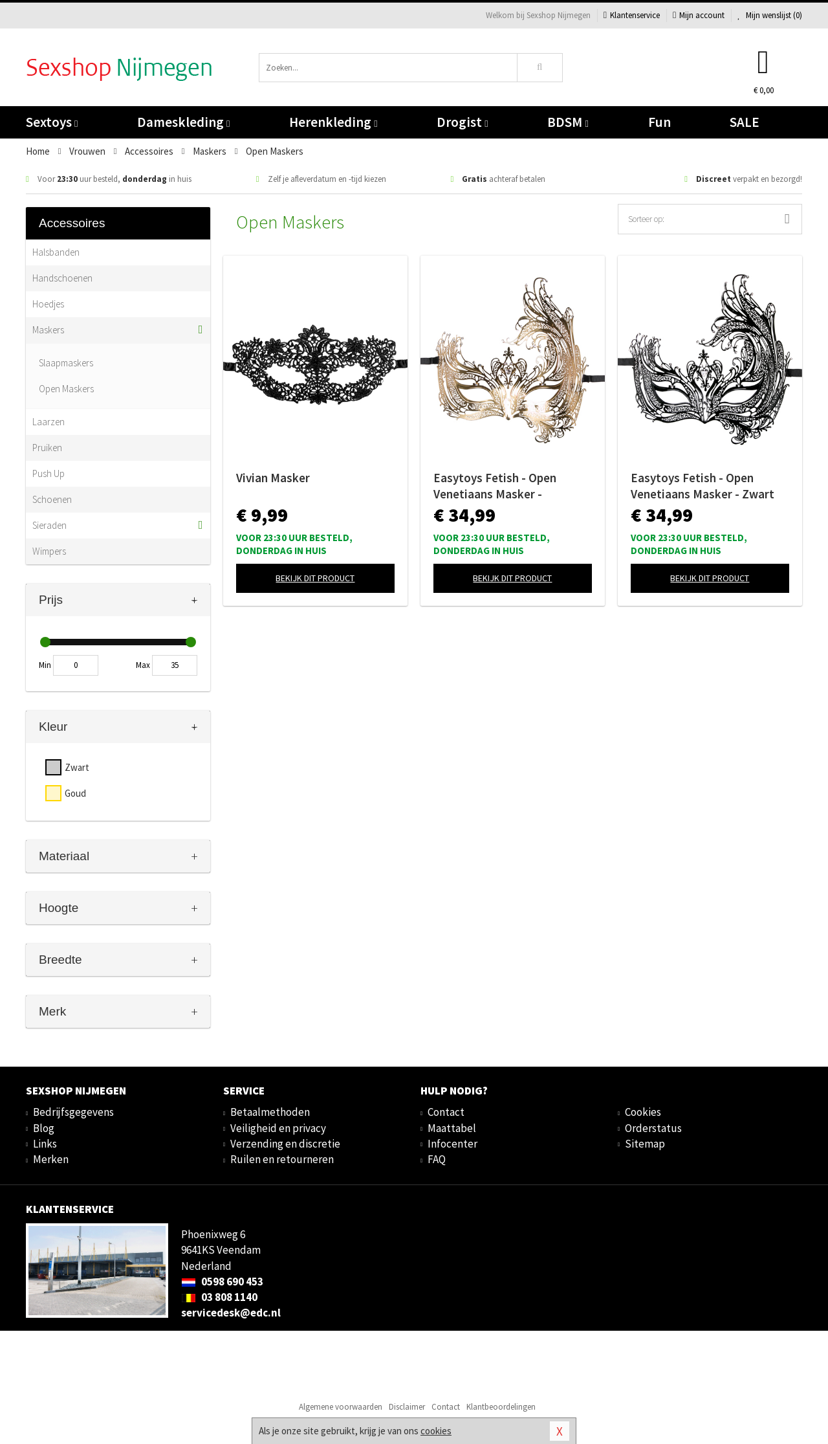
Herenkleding (333, 122)
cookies (436, 1431)
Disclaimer (407, 1406)
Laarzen (48, 422)
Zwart (77, 767)
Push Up (48, 473)
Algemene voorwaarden (340, 1406)
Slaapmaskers (66, 363)
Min (45, 665)
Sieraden (49, 525)
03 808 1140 (219, 1297)
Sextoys (52, 122)
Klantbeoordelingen (501, 1406)
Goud (75, 793)
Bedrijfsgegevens (73, 1112)
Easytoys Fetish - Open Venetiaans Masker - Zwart (702, 486)
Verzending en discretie (285, 1144)
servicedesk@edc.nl (231, 1312)
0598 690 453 (222, 1281)
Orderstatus (653, 1128)
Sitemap (645, 1144)
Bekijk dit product (315, 578)
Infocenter (452, 1144)
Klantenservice (632, 15)
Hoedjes (48, 304)
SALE (744, 122)
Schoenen (52, 499)
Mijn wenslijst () (769, 15)
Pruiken (47, 447)
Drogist (462, 122)
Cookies (643, 1112)
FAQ (437, 1159)
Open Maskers (66, 389)
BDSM (567, 122)
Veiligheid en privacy (278, 1128)
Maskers (48, 330)
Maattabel (452, 1128)
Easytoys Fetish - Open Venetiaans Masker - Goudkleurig (494, 486)
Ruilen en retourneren (282, 1159)
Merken (51, 1159)
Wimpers (49, 551)
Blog (43, 1128)
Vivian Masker (273, 477)
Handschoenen (62, 278)
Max (143, 665)
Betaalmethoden (270, 1112)
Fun (659, 122)
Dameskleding (183, 122)
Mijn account (698, 15)
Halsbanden (56, 252)
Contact (446, 1112)
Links (45, 1144)
